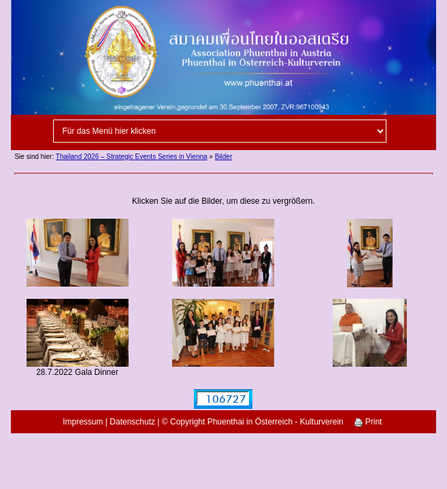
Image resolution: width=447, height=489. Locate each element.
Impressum (83, 422)
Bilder (224, 156)
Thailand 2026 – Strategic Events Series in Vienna (132, 156)
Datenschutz (132, 422)
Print (368, 422)
